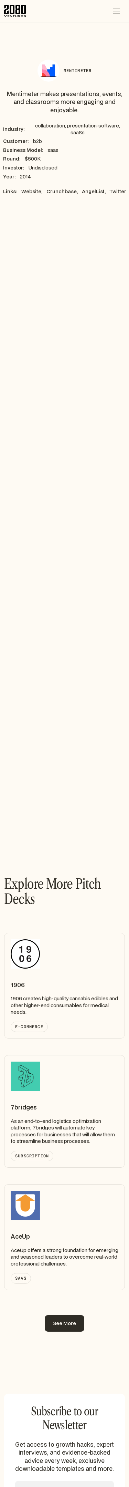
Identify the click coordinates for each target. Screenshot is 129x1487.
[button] (116, 11)
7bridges (24, 1107)
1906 (18, 985)
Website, (31, 191)
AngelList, (94, 191)
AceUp (20, 1236)
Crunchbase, (62, 191)
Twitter (118, 191)
